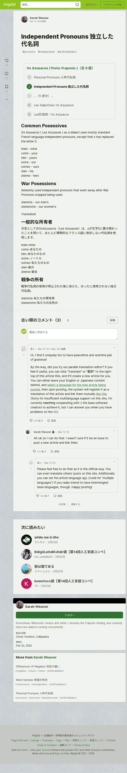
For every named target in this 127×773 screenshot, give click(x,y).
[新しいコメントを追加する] (73, 334)
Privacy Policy (82, 745)
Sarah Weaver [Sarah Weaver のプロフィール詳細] (42, 432)
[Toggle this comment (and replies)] (24, 354)
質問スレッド (79, 740)
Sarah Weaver (39, 18)
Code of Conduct (46, 745)
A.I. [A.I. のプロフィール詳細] (32, 349)
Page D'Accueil (19, 740)
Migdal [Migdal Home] (36, 735)
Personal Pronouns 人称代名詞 (69, 695)
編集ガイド (65, 745)
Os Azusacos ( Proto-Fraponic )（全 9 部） (61, 68)
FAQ (67, 740)
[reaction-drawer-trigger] (6, 62)
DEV (76, 749)
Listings (35, 740)
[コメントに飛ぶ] (6, 75)
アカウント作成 (112, 4)
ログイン (91, 4)
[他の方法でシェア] (6, 99)
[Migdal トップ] (9, 4)
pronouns (28, 52)
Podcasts (47, 740)
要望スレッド (97, 740)
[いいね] (36, 420)
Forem (24, 749)
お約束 (62, 504)
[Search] (77, 5)
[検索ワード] (51, 4)
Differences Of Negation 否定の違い (69, 669)
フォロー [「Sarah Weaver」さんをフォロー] (69, 615)
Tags (59, 740)
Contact (111, 740)
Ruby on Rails (61, 753)
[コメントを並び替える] (68, 320)
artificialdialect (67, 52)
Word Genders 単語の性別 (69, 682)
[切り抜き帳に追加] (6, 88)
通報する (75, 504)
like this (101, 394)
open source (42, 749)
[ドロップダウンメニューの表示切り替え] (114, 347)
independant (46, 52)
